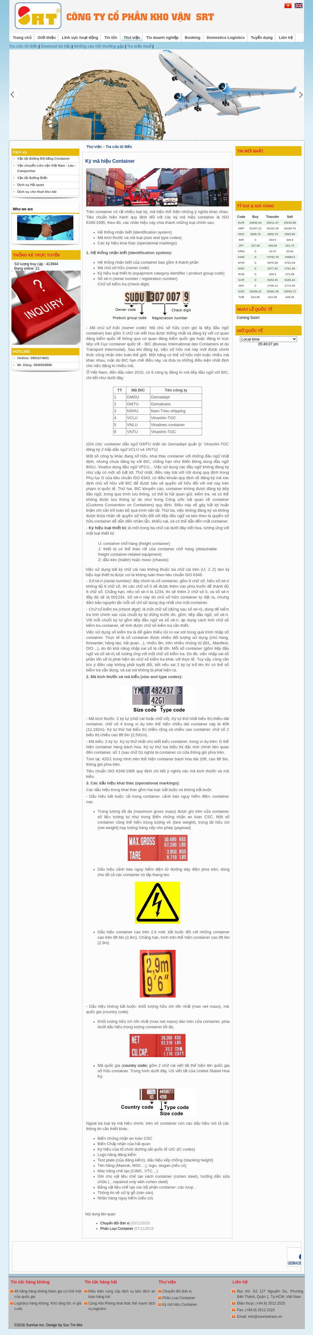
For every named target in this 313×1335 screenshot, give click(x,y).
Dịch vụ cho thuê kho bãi (37, 191)
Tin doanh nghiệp (162, 37)
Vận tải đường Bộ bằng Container (43, 158)
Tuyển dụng (262, 37)
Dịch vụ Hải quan (30, 185)
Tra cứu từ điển (24, 46)
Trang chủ (22, 37)
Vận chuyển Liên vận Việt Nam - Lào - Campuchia (46, 168)
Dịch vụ (20, 152)
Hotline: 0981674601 (33, 358)
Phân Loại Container (127, 1229)
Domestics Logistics (225, 37)
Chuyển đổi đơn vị (125, 1223)
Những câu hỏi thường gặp (99, 46)
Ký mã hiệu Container (179, 1304)
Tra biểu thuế (139, 46)
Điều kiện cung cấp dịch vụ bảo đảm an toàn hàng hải (121, 1294)
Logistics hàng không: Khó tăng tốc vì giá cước (47, 1306)
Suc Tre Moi (72, 1325)
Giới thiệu (47, 37)
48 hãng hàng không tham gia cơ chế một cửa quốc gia (47, 1294)
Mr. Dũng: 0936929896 (34, 365)
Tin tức (110, 37)
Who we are (23, 209)
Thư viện (132, 37)
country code (134, 1065)
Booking (193, 37)
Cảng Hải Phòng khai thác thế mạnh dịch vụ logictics (121, 1306)
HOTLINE (21, 351)
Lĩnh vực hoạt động (80, 37)
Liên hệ (285, 37)
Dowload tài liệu (56, 46)
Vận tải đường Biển (32, 178)
